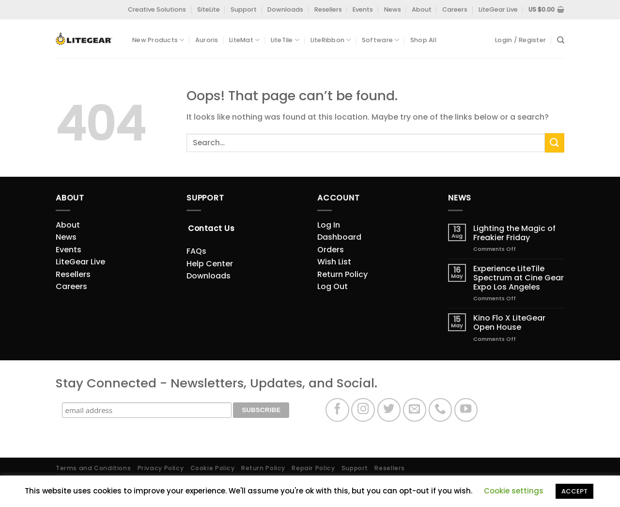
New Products (158, 40)
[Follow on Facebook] (337, 410)
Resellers (328, 9)
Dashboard (339, 237)
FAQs (196, 251)
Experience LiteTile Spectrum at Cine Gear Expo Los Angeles (518, 278)
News (392, 9)
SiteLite (208, 9)
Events (363, 9)
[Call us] (440, 410)
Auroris (206, 40)
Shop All (423, 40)
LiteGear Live (498, 9)
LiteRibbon (330, 40)
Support (244, 9)
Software (381, 40)
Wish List (334, 261)
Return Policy (342, 274)
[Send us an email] (415, 410)
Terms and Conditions (93, 468)
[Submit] (554, 142)
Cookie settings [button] (513, 491)
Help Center (209, 263)
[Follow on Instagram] (363, 410)
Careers (454, 9)
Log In (328, 224)
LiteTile (285, 40)
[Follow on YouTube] (466, 410)
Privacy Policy (161, 468)
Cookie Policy (212, 468)
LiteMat (244, 40)
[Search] (560, 40)
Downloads (285, 9)
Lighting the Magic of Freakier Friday (514, 233)
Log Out (332, 286)
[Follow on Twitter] (389, 410)
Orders (330, 249)
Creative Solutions (157, 9)
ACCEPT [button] (574, 491)
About (422, 9)
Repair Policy (313, 468)
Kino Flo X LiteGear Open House (509, 322)
